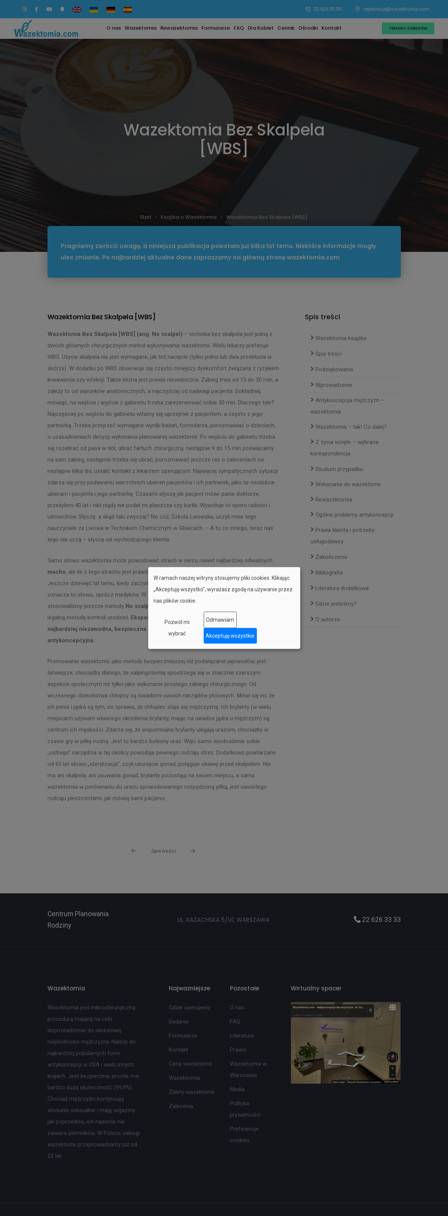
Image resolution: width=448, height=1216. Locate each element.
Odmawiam (220, 620)
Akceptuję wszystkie (230, 636)
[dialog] (224, 608)
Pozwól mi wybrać (177, 627)
